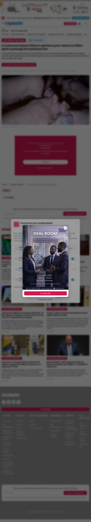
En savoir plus (45, 293)
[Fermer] (65, 228)
